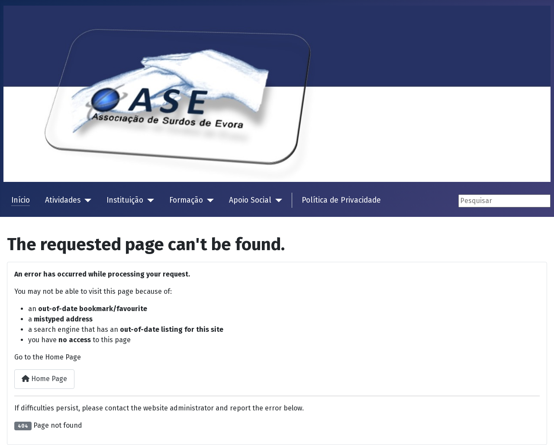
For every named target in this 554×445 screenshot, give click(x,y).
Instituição (124, 200)
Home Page (44, 379)
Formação (186, 200)
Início (20, 200)
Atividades (63, 200)
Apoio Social (250, 200)
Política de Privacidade (341, 200)
